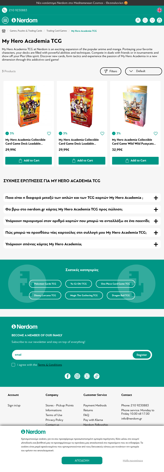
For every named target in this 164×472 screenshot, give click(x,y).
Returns (88, 410)
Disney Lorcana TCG (45, 295)
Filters (110, 71)
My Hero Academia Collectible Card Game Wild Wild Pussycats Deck (133, 142)
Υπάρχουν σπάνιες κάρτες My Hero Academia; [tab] (43, 244)
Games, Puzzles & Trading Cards (26, 30)
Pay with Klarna (93, 420)
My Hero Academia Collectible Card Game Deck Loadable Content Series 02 (79, 142)
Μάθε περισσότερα (133, 460)
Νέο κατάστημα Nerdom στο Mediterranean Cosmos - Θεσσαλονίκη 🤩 (82, 3)
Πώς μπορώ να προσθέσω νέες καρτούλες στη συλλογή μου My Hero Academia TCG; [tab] (76, 232)
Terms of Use (54, 415)
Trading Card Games (57, 30)
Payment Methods (95, 405)
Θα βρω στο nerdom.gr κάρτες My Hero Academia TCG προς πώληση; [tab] (64, 209)
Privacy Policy (54, 420)
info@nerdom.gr (131, 418)
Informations (54, 410)
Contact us (52, 425)
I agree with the (39, 364)
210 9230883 (18, 10)
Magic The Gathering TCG (84, 295)
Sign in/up (14, 405)
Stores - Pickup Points (60, 405)
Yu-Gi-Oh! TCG (79, 283)
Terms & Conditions (50, 364)
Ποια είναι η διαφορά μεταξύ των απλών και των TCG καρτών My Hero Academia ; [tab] (74, 197)
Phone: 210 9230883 (135, 405)
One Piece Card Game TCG (115, 283)
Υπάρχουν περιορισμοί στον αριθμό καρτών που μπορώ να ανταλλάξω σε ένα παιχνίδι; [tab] (77, 220)
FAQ (86, 415)
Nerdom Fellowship (95, 425)
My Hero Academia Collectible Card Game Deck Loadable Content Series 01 (25, 142)
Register (142, 355)
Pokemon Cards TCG (45, 283)
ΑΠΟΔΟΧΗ (82, 460)
